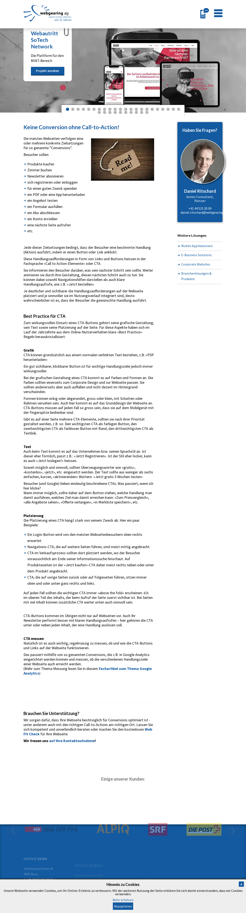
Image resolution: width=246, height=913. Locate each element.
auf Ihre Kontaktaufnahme (72, 740)
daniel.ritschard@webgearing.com (205, 212)
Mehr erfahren (123, 900)
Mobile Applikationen (197, 246)
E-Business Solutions (196, 255)
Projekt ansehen (47, 71)
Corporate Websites (195, 264)
